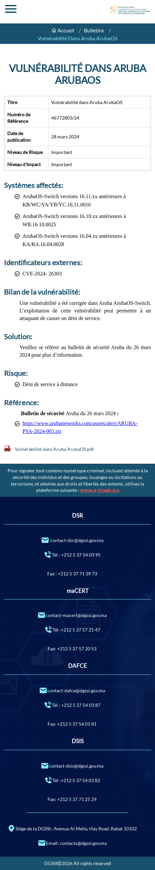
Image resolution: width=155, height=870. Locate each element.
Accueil (66, 30)
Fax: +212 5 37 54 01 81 (72, 724)
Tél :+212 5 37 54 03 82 (72, 780)
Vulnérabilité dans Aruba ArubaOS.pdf (54, 449)
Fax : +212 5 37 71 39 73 (72, 573)
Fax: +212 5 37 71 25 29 (72, 799)
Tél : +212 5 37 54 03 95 (72, 554)
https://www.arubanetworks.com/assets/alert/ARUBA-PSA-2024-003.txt (79, 427)
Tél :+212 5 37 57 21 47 (72, 629)
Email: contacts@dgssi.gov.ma (72, 843)
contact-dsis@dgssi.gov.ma (72, 765)
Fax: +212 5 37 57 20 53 (72, 648)
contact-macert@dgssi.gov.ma (72, 615)
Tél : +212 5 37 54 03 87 (72, 704)
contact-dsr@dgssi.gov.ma (72, 540)
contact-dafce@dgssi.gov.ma (72, 690)
